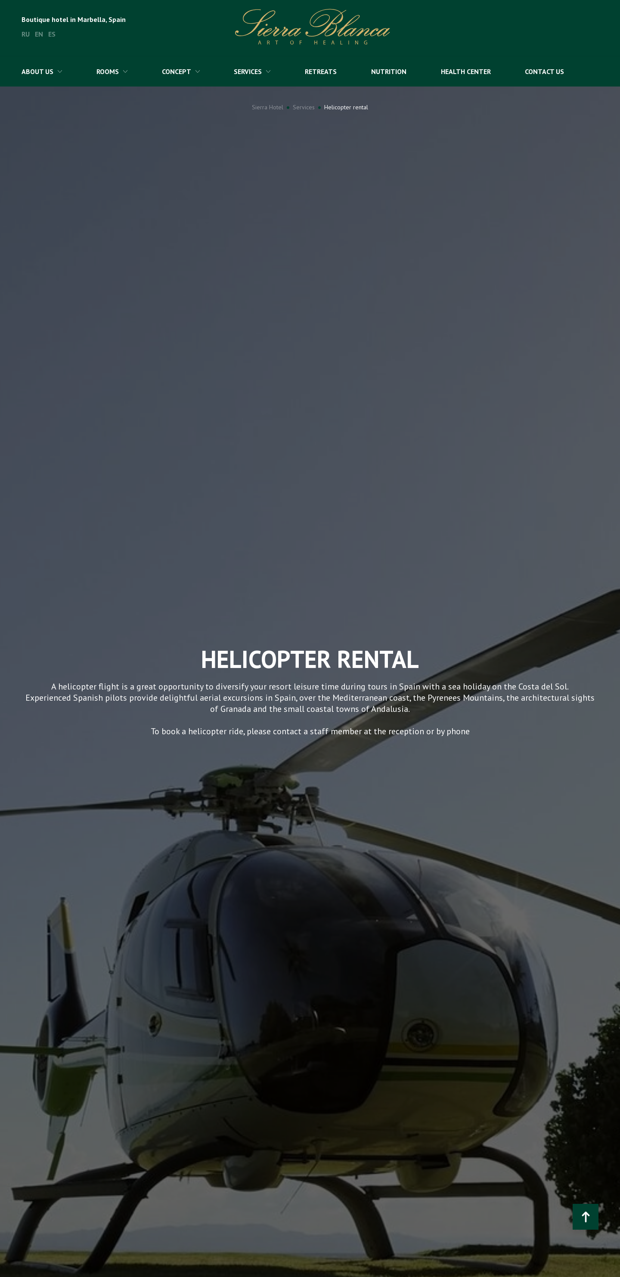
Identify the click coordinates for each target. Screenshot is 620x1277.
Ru (26, 34)
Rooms (107, 71)
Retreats (321, 71)
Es (52, 34)
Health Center (466, 71)
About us (37, 71)
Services (248, 71)
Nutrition (388, 71)
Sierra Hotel (267, 107)
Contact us (544, 71)
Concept (176, 71)
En (39, 34)
